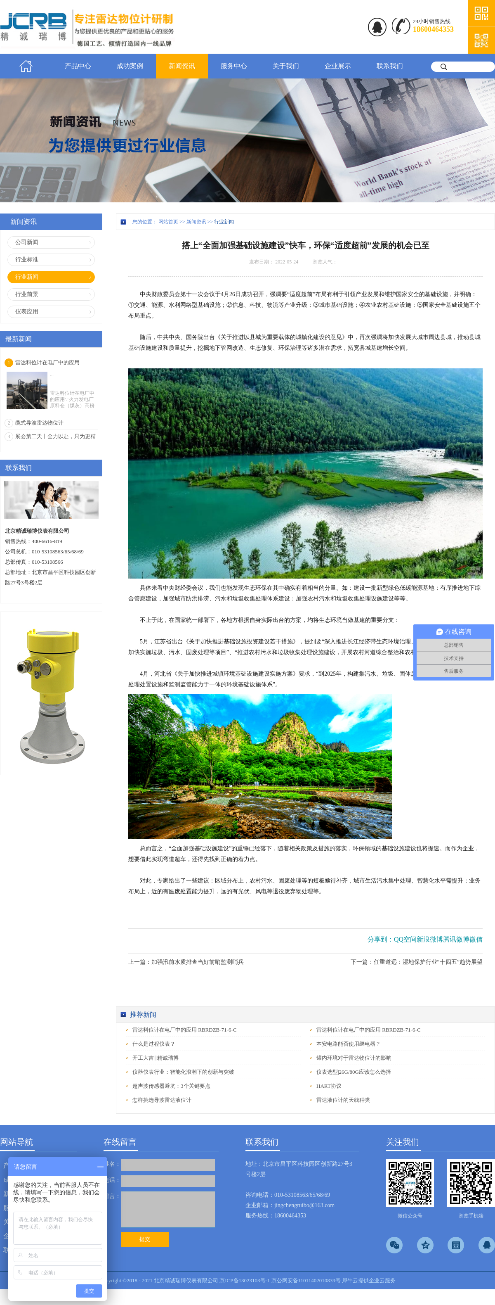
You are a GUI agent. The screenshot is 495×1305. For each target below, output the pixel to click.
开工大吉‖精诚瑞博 (155, 1058)
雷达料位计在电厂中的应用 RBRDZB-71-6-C (184, 1030)
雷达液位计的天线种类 (343, 1100)
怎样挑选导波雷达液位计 (161, 1100)
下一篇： (417, 962)
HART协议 (329, 1086)
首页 (26, 66)
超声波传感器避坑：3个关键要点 (171, 1086)
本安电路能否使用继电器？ (348, 1044)
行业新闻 (224, 222)
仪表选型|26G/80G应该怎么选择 (353, 1072)
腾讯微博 (456, 939)
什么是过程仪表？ (153, 1044)
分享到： (381, 939)
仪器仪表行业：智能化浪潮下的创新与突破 (183, 1072)
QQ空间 (405, 939)
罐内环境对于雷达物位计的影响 (353, 1058)
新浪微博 (430, 939)
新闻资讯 (196, 222)
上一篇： (186, 962)
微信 (476, 939)
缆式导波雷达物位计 (39, 423)
